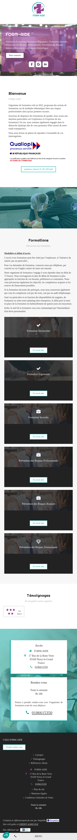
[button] (38, 337)
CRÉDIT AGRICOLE (28, 824)
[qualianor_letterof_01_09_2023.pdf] (38, 169)
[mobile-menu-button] (38, 836)
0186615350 (41, 667)
